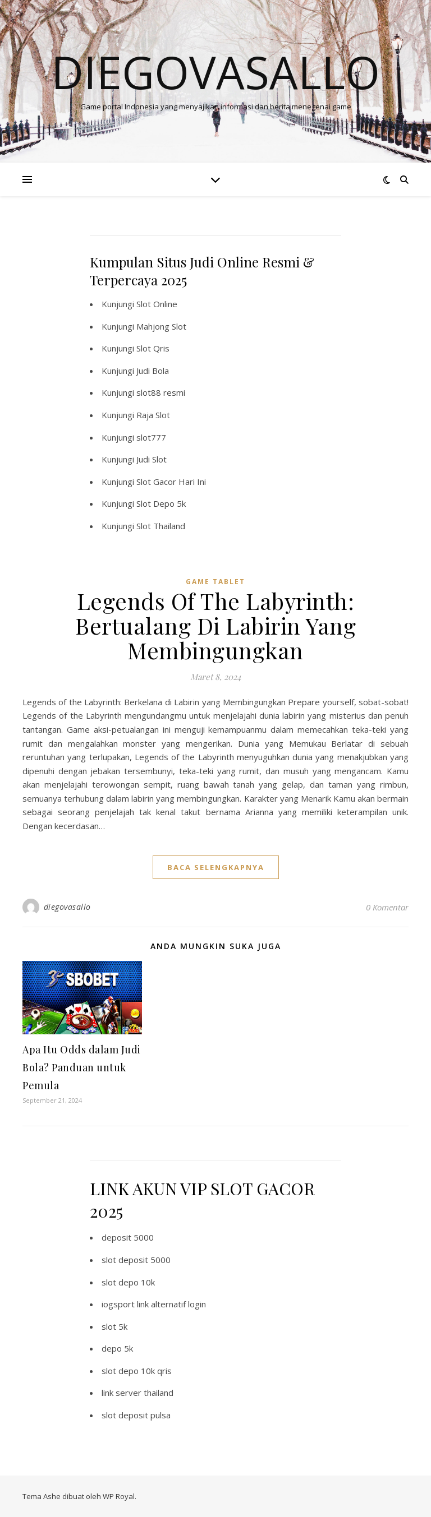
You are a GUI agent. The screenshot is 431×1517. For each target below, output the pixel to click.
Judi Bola (152, 370)
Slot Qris (152, 348)
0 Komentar (387, 907)
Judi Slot (151, 459)
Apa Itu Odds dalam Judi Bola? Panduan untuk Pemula (81, 1067)
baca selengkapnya (215, 867)
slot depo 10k (128, 1282)
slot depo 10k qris (137, 1370)
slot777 (151, 437)
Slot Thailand (160, 525)
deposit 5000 (128, 1237)
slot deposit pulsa (136, 1415)
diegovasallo (67, 906)
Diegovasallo (215, 71)
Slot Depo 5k (161, 503)
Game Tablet (215, 581)
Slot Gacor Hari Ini (171, 481)
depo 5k (117, 1348)
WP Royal (119, 1496)
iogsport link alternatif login (154, 1304)
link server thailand (137, 1392)
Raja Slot (153, 414)
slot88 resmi (160, 392)
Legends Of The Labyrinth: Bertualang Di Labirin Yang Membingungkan (215, 625)
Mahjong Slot (161, 326)
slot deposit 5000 (136, 1259)
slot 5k (114, 1326)
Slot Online (156, 303)
